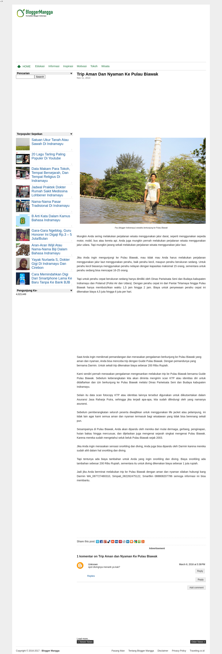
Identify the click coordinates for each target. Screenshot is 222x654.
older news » (198, 641)
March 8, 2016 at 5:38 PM (192, 564)
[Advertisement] (161, 34)
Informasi (53, 66)
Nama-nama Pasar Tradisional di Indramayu (50, 204)
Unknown (93, 564)
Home (27, 66)
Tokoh (94, 66)
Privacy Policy (179, 650)
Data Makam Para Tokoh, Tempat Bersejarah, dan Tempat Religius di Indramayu (51, 175)
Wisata (105, 66)
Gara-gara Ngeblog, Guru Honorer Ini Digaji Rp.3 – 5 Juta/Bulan (52, 234)
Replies (91, 576)
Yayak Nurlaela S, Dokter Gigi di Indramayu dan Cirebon (51, 264)
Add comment (196, 587)
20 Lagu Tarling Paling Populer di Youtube (48, 156)
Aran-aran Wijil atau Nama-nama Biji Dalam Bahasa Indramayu (49, 249)
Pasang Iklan (118, 650)
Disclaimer (163, 650)
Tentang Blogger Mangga (141, 650)
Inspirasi (68, 66)
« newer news (85, 641)
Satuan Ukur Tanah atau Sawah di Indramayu (50, 142)
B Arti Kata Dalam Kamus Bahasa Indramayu (51, 218)
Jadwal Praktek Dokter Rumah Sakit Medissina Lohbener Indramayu (49, 191)
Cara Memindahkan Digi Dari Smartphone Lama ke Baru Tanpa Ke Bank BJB (52, 278)
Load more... (83, 638)
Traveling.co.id (197, 650)
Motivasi (81, 66)
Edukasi (40, 66)
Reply (200, 571)
